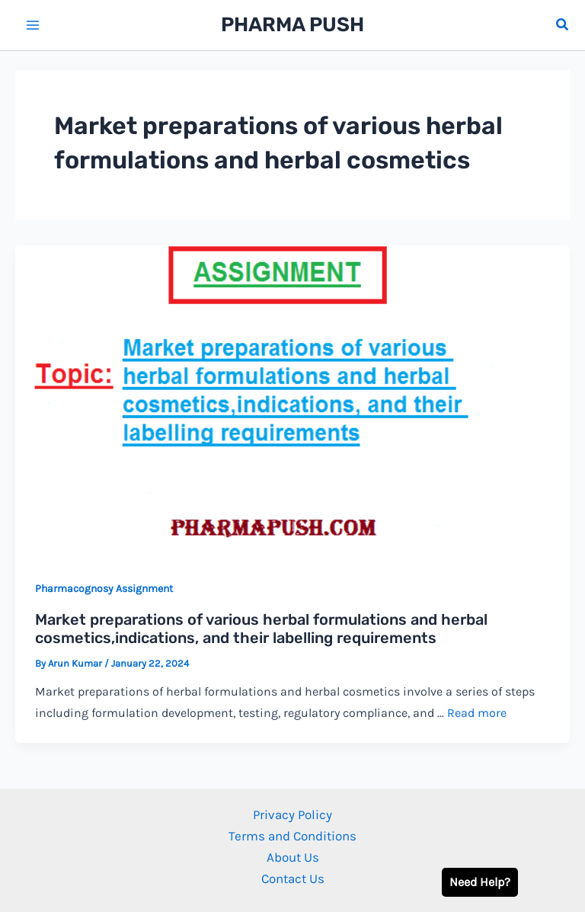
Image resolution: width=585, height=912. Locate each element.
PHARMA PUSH (292, 25)
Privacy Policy (292, 814)
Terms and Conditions (292, 835)
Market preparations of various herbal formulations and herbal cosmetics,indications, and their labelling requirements (261, 629)
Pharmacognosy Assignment (104, 588)
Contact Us (292, 878)
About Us (293, 857)
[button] (563, 25)
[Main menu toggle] (32, 25)
